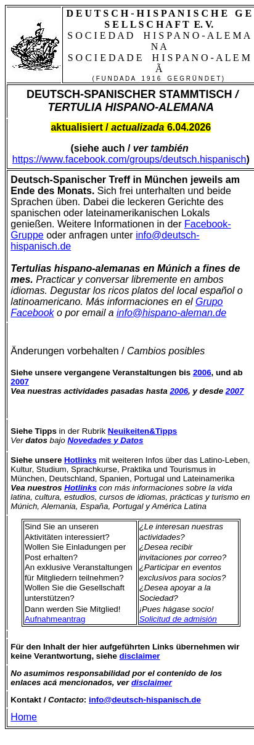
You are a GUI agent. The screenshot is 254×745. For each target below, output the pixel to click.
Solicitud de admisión (178, 619)
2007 (235, 391)
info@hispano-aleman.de (171, 312)
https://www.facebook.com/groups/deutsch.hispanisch (129, 159)
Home (23, 717)
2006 (179, 391)
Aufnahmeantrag (55, 619)
